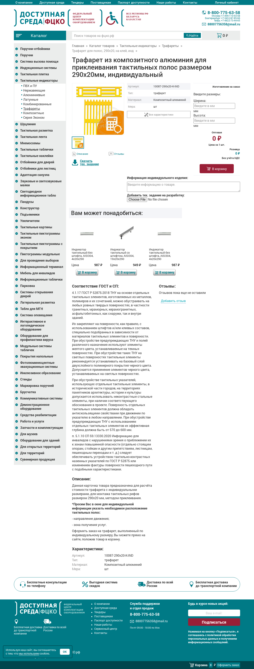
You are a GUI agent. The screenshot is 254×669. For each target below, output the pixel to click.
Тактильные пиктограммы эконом (40, 235)
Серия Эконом (33, 117)
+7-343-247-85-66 (230, 18)
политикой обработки (221, 635)
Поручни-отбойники (35, 49)
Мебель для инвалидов (37, 273)
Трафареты (31, 108)
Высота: (199, 115)
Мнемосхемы (30, 143)
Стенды (26, 379)
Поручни (26, 55)
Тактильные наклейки (36, 156)
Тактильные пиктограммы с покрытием (41, 246)
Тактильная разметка (36, 130)
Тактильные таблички (36, 149)
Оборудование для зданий (40, 440)
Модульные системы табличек (36, 348)
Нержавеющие (34, 90)
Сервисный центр (105, 629)
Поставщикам (101, 2)
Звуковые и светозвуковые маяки (41, 183)
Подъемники (29, 214)
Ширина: (199, 100)
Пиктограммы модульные (40, 254)
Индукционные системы (38, 68)
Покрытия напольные (36, 356)
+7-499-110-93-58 (230, 15)
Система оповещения (36, 315)
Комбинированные (37, 104)
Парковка (27, 286)
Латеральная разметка (37, 302)
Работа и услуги (32, 421)
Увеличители (29, 221)
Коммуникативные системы (41, 398)
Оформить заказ (228, 665)
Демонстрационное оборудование (34, 407)
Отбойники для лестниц (38, 168)
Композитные (33, 113)
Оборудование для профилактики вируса (36, 338)
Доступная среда (51, 2)
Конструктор (29, 208)
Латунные (30, 99)
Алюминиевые (34, 95)
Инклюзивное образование (40, 373)
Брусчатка (28, 392)
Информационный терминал (41, 267)
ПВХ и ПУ (30, 86)
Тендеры (77, 2)
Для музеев (29, 434)
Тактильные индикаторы (39, 80)
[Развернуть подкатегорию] (16, 49)
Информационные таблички (41, 279)
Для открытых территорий (40, 447)
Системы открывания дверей (36, 294)
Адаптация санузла (34, 175)
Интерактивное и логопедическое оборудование (33, 325)
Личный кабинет (227, 2)
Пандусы (27, 202)
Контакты (190, 2)
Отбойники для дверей (37, 162)
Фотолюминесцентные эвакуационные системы (39, 365)
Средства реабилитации (38, 415)
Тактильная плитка (34, 74)
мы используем (29, 653)
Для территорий (32, 453)
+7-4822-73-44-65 (230, 20)
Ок (65, 652)
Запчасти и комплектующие (41, 428)
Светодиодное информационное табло (38, 193)
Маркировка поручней (37, 386)
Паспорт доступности (134, 2)
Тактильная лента (33, 137)
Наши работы (166, 2)
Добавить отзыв (173, 301)
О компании (24, 2)
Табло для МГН (31, 309)
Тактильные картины (36, 227)
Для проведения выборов (39, 260)
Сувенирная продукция (37, 459)
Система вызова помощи (39, 61)
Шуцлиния (28, 124)
